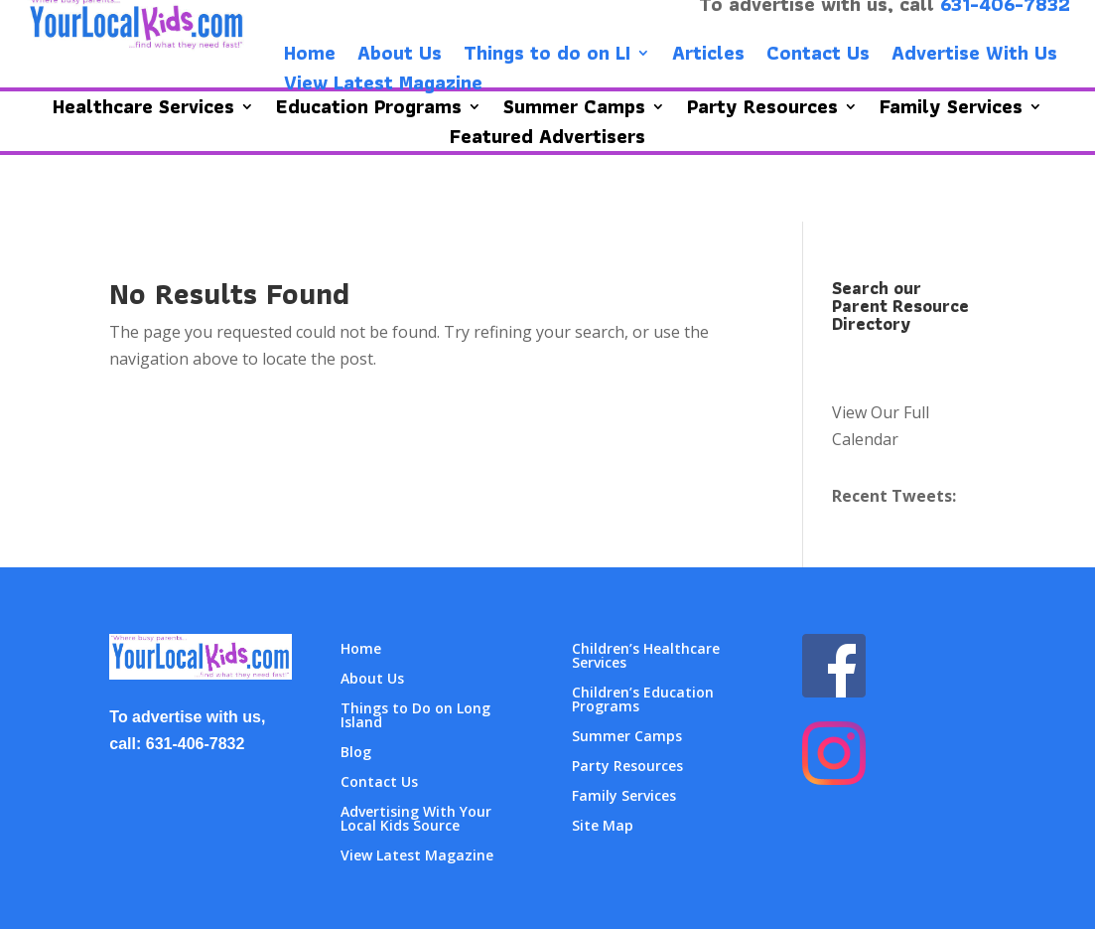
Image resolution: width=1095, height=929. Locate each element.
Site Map (602, 827)
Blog (356, 753)
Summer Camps (627, 737)
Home (310, 57)
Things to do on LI (547, 57)
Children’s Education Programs (643, 700)
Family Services (624, 797)
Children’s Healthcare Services (646, 657)
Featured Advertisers (547, 140)
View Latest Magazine (383, 86)
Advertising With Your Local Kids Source (416, 820)
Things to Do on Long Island (415, 716)
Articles (708, 57)
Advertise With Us (974, 57)
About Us (399, 57)
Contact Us (818, 57)
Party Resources (627, 767)
